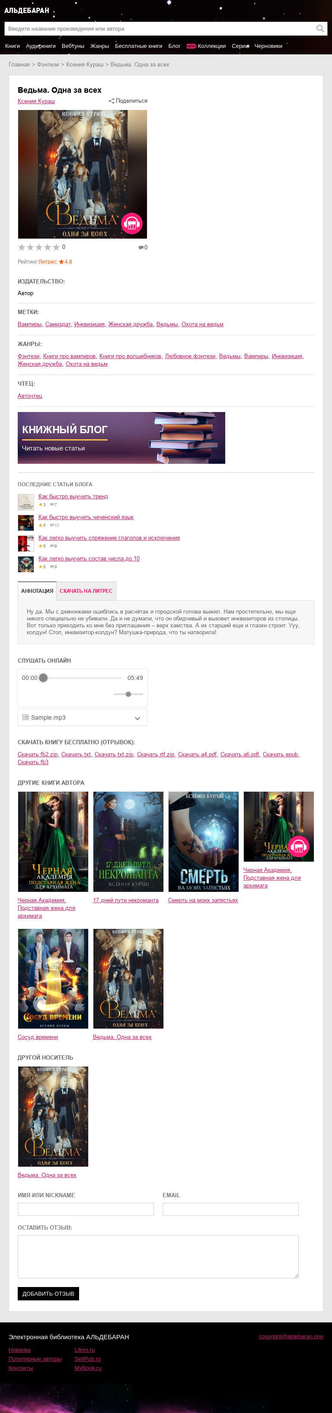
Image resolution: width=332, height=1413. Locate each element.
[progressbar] (82, 677)
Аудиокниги (41, 46)
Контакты (21, 1368)
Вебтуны (73, 46)
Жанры (99, 46)
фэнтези (48, 64)
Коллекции (212, 46)
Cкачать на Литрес (86, 591)
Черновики (269, 46)
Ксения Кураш (84, 64)
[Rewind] (30, 694)
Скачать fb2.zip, (38, 754)
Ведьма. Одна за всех (122, 1037)
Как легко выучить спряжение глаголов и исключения (109, 538)
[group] (82, 688)
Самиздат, (58, 324)
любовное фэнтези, (191, 356)
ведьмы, (167, 324)
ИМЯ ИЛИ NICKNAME (46, 1195)
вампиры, (30, 324)
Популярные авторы (35, 1359)
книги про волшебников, (131, 356)
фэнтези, (29, 356)
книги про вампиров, (70, 356)
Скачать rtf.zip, (156, 754)
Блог (175, 46)
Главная (19, 64)
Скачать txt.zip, (115, 754)
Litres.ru (85, 1350)
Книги (12, 46)
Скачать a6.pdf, (240, 754)
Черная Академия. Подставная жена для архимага (46, 908)
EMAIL (171, 1195)
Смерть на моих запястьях (203, 900)
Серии (240, 46)
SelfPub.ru (88, 1359)
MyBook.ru (88, 1368)
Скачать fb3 (33, 762)
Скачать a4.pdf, (198, 754)
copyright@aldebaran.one (291, 1336)
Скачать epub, (281, 754)
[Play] (49, 694)
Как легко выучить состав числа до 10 (89, 558)
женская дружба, (131, 324)
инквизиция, (90, 324)
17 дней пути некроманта (126, 900)
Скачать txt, (77, 754)
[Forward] (68, 694)
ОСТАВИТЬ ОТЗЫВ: (45, 1227)
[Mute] (105, 694)
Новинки (20, 1350)
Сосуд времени (38, 1037)
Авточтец (30, 396)
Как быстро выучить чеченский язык (86, 517)
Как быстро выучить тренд (73, 496)
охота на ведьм (202, 324)
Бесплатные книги (138, 46)
